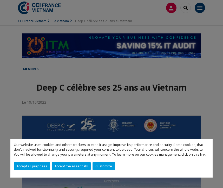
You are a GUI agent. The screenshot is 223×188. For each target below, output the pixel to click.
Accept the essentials (71, 166)
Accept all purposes (32, 166)
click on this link (193, 154)
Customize (103, 166)
